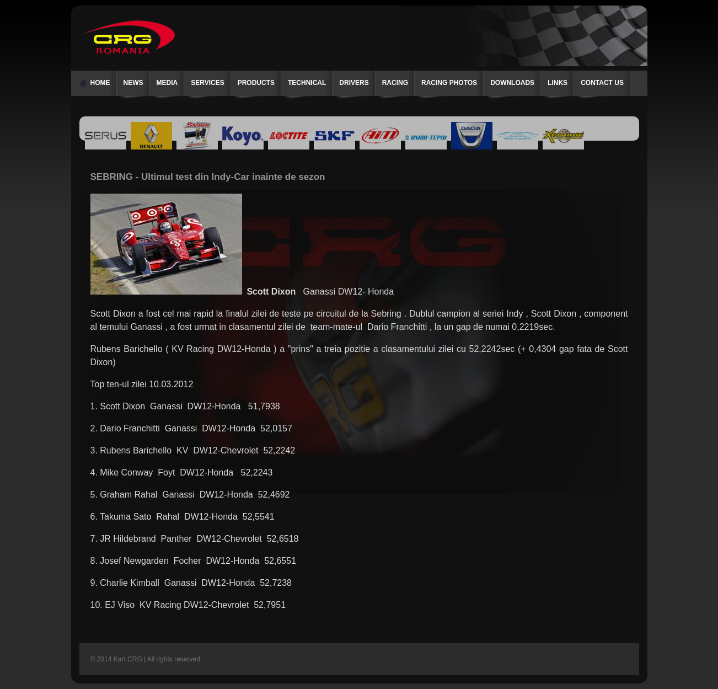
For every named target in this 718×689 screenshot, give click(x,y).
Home (100, 83)
